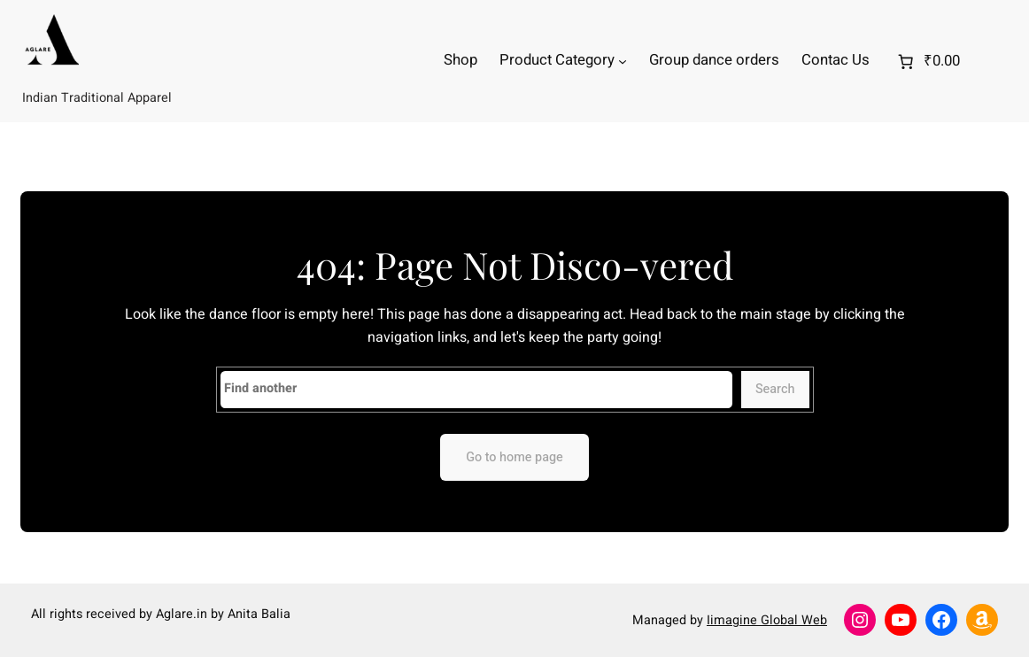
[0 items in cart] (926, 61)
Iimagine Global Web (767, 620)
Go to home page (514, 457)
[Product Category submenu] (622, 61)
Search (775, 389)
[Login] (999, 61)
